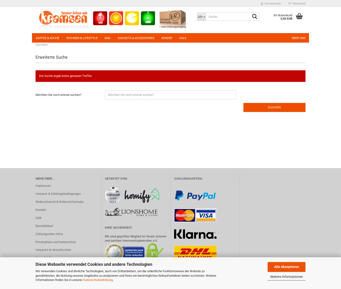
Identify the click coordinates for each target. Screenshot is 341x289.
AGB (38, 218)
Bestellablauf (44, 226)
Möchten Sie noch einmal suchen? (58, 95)
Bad (108, 38)
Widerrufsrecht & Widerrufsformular (60, 202)
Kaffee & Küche (47, 38)
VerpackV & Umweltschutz (53, 250)
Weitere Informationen (286, 277)
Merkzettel (296, 3)
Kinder (167, 38)
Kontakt (41, 210)
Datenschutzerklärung (98, 280)
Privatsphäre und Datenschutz (56, 242)
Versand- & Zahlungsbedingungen (58, 194)
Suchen (274, 107)
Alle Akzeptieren (286, 267)
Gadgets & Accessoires (136, 38)
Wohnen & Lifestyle (82, 38)
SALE (182, 38)
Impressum (43, 185)
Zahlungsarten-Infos (49, 234)
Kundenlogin (271, 3)
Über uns (298, 38)
